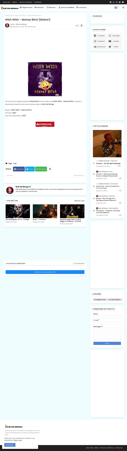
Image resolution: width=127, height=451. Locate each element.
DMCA (15, 2)
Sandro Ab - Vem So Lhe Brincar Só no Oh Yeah (107, 187)
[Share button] (49, 169)
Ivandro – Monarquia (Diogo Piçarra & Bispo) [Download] (106, 175)
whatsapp (116, 36)
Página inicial (9, 15)
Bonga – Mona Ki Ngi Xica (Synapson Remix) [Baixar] (106, 199)
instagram (101, 41)
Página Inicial (26, 7)
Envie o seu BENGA (66, 7)
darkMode (38, 2)
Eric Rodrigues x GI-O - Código (17, 219)
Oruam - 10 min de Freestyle (108, 163)
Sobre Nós (6, 2)
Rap (16, 15)
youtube (116, 41)
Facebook (20, 169)
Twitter (31, 169)
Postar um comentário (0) (45, 272)
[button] (123, 7)
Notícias (39, 7)
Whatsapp (42, 169)
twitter (116, 47)
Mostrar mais (79, 201)
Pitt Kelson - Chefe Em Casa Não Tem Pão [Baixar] (108, 212)
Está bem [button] (9, 445)
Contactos (81, 7)
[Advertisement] (47, 46)
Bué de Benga (22, 186)
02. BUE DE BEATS (114, 300)
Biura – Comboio (39, 219)
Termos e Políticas (25, 2)
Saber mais (18, 440)
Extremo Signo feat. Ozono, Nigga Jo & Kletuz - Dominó (70, 220)
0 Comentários (78, 263)
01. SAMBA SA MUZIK (101, 300)
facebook (101, 36)
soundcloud (101, 47)
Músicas (51, 7)
